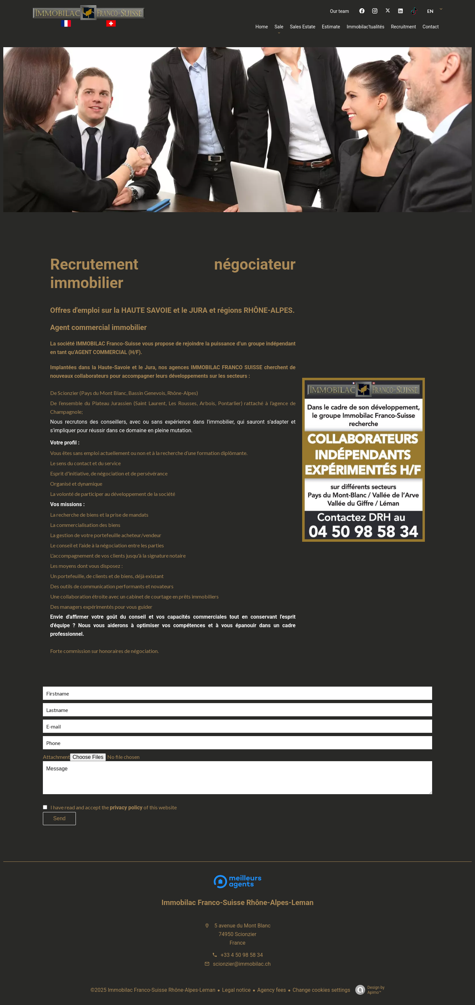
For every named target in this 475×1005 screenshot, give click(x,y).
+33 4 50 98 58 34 (242, 955)
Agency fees (271, 990)
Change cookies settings (321, 990)
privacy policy (126, 807)
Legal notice (236, 990)
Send (59, 818)
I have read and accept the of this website (113, 807)
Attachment (56, 757)
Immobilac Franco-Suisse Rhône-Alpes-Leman (238, 902)
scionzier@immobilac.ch (242, 964)
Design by (368, 990)
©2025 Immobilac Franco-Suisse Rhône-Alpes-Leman (152, 990)
